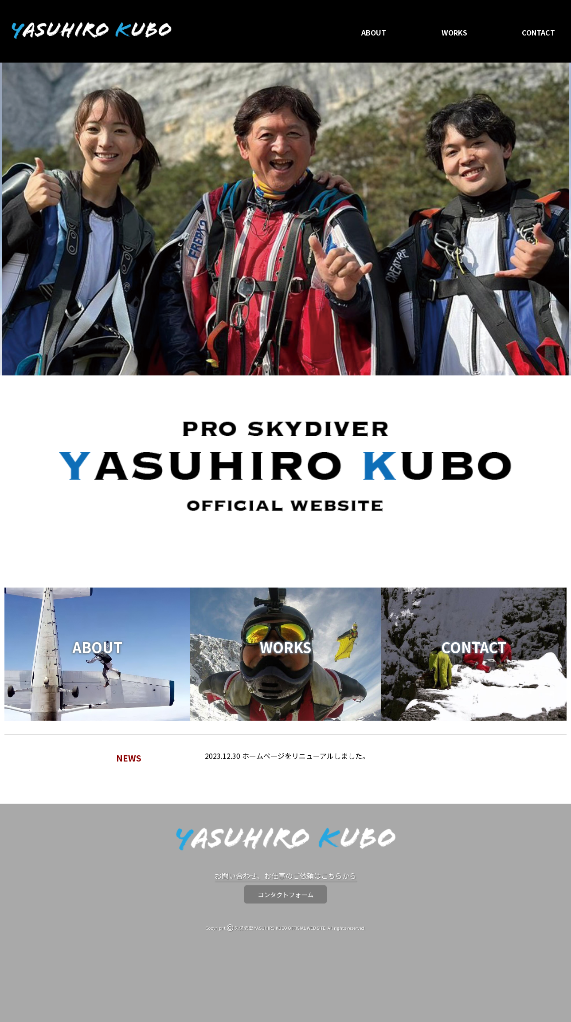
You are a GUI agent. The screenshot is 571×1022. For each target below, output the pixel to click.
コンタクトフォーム (285, 894)
